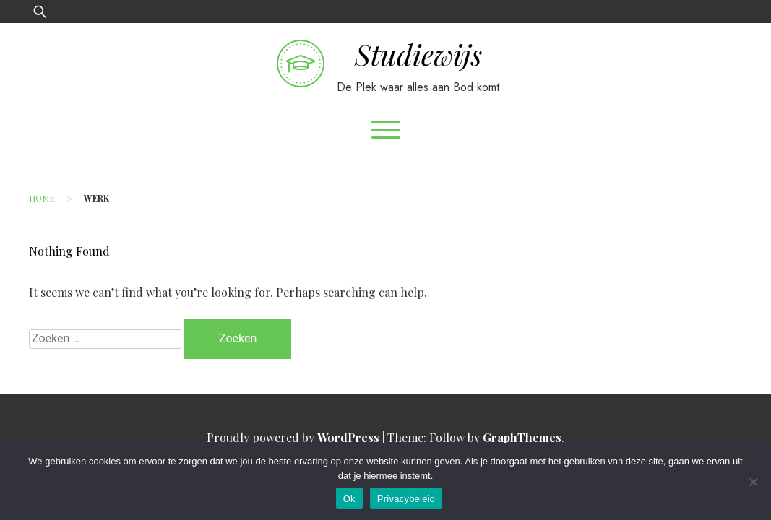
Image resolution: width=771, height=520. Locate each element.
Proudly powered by (294, 437)
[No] (753, 481)
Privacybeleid (406, 498)
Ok (349, 498)
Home (41, 198)
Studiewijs (418, 54)
